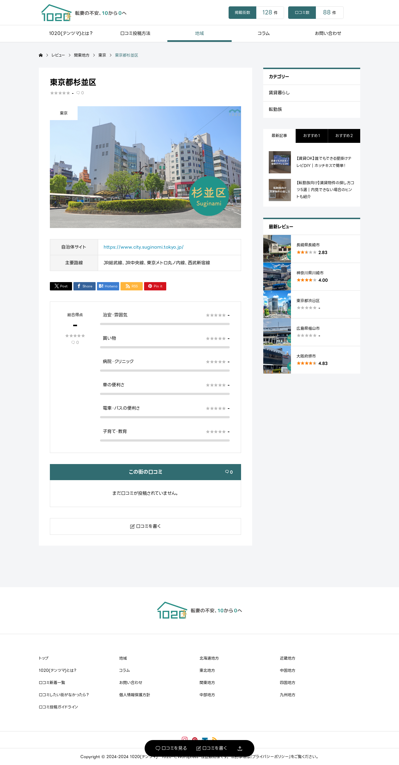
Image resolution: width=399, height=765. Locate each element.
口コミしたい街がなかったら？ (64, 695)
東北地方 (207, 670)
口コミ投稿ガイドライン (58, 707)
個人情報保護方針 (134, 695)
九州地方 (287, 695)
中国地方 (287, 670)
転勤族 (275, 109)
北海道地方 (209, 658)
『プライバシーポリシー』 (270, 757)
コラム (264, 33)
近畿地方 (287, 658)
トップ (43, 658)
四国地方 (287, 683)
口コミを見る (171, 748)
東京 (64, 113)
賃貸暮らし (279, 92)
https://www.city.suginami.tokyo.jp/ (144, 247)
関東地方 (207, 683)
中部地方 (207, 695)
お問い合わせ (328, 33)
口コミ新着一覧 (52, 683)
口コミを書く (211, 748)
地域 (199, 33)
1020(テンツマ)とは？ (71, 33)
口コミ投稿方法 (135, 33)
